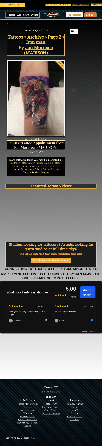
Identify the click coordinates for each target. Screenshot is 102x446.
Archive (35, 37)
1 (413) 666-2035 (51, 413)
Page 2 (54, 37)
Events (34, 14)
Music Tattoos (52, 166)
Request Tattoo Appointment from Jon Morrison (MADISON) (36, 145)
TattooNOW (51, 404)
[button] (74, 14)
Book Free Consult (83, 5)
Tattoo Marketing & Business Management (27, 407)
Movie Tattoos (37, 166)
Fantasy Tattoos (20, 166)
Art (19, 14)
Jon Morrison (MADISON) (38, 50)
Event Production (27, 419)
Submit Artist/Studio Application (51, 260)
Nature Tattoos (21, 169)
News (26, 14)
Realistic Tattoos (40, 172)
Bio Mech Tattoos (19, 163)
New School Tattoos (39, 169)
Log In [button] (89, 14)
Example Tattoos (52, 163)
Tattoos (11, 14)
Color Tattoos (36, 163)
